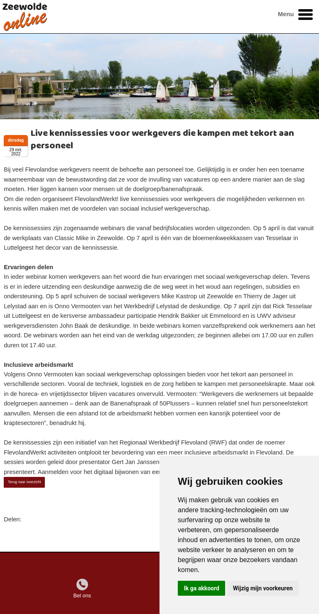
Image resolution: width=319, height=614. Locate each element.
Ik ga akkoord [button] (201, 588)
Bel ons (82, 595)
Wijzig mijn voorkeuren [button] (263, 588)
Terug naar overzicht (24, 482)
